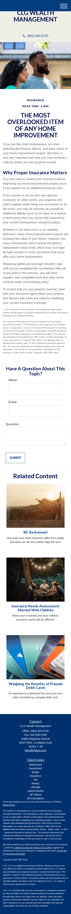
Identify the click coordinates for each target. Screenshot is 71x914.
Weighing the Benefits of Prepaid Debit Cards (35, 686)
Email (13, 402)
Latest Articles (35, 790)
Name (13, 380)
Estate (35, 772)
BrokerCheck (9, 805)
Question (12, 424)
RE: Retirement (35, 532)
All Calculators (35, 798)
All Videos (35, 794)
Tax (36, 779)
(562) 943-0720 (35, 35)
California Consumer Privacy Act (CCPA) (32, 848)
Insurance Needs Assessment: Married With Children (35, 608)
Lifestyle (35, 787)
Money (35, 783)
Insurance (35, 775)
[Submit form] (15, 458)
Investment (35, 768)
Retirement (35, 764)
